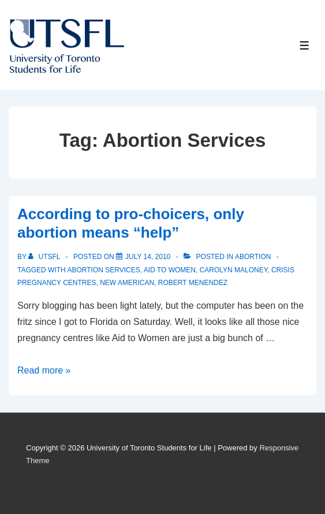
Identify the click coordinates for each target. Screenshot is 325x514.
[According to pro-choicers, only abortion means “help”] (147, 257)
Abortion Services (103, 270)
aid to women (170, 270)
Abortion (253, 257)
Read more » (44, 370)
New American (127, 283)
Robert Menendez (192, 283)
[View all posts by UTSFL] (45, 257)
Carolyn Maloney (234, 270)
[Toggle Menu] (304, 45)
